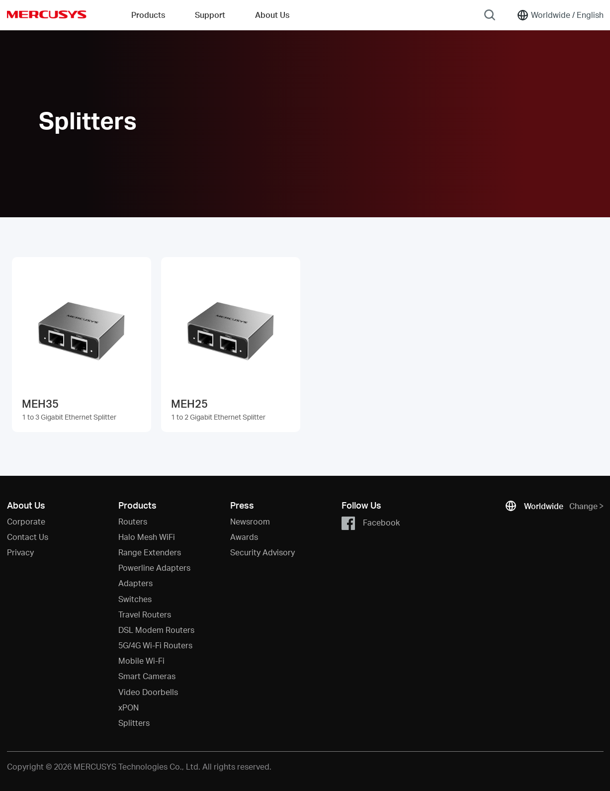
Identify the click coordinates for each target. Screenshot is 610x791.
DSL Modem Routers (156, 629)
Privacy (20, 552)
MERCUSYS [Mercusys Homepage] (47, 14)
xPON (128, 707)
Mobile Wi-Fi (141, 660)
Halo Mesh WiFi (146, 536)
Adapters (135, 583)
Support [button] (210, 14)
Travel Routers (144, 614)
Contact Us (27, 536)
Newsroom (250, 521)
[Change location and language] (560, 15)
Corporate (26, 521)
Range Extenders (149, 552)
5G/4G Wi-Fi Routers (155, 645)
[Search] (490, 15)
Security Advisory (262, 552)
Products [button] (148, 14)
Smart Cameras (146, 676)
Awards (244, 536)
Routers (132, 521)
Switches (135, 599)
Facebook (371, 523)
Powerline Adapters (154, 567)
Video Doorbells (148, 692)
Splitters (134, 722)
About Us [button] (272, 14)
